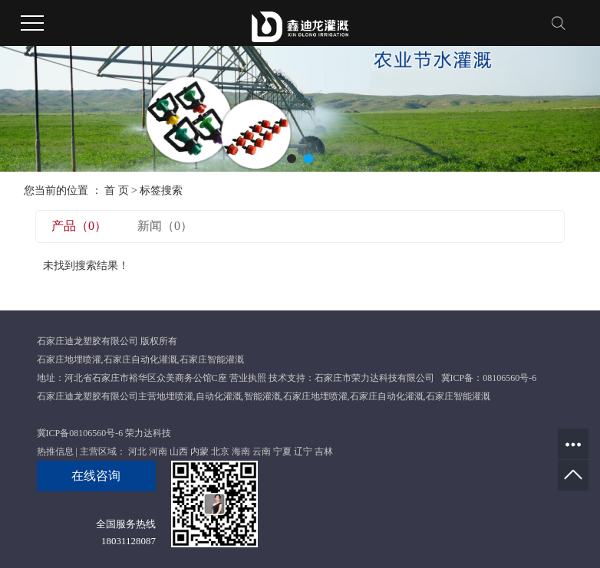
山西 (179, 451)
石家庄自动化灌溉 (140, 359)
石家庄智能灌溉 (212, 359)
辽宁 (303, 451)
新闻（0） (165, 225)
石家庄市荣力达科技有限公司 (374, 378)
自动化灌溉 (219, 396)
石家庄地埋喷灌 (69, 359)
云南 (261, 451)
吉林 (324, 451)
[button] (291, 158)
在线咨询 (95, 475)
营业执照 (247, 378)
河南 (158, 451)
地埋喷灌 (175, 396)
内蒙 (199, 451)
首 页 (116, 190)
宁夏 (282, 451)
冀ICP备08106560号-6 (80, 433)
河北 (137, 451)
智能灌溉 (262, 396)
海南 (241, 451)
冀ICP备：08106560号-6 (489, 378)
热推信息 (55, 451)
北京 (220, 451)
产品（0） (79, 225)
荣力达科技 (148, 433)
